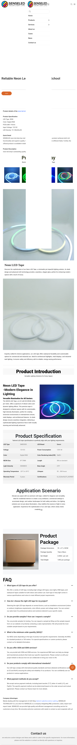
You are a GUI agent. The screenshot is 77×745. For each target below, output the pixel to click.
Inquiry (6, 93)
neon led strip (22, 111)
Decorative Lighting (51, 701)
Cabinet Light (40, 701)
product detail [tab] (38, 106)
